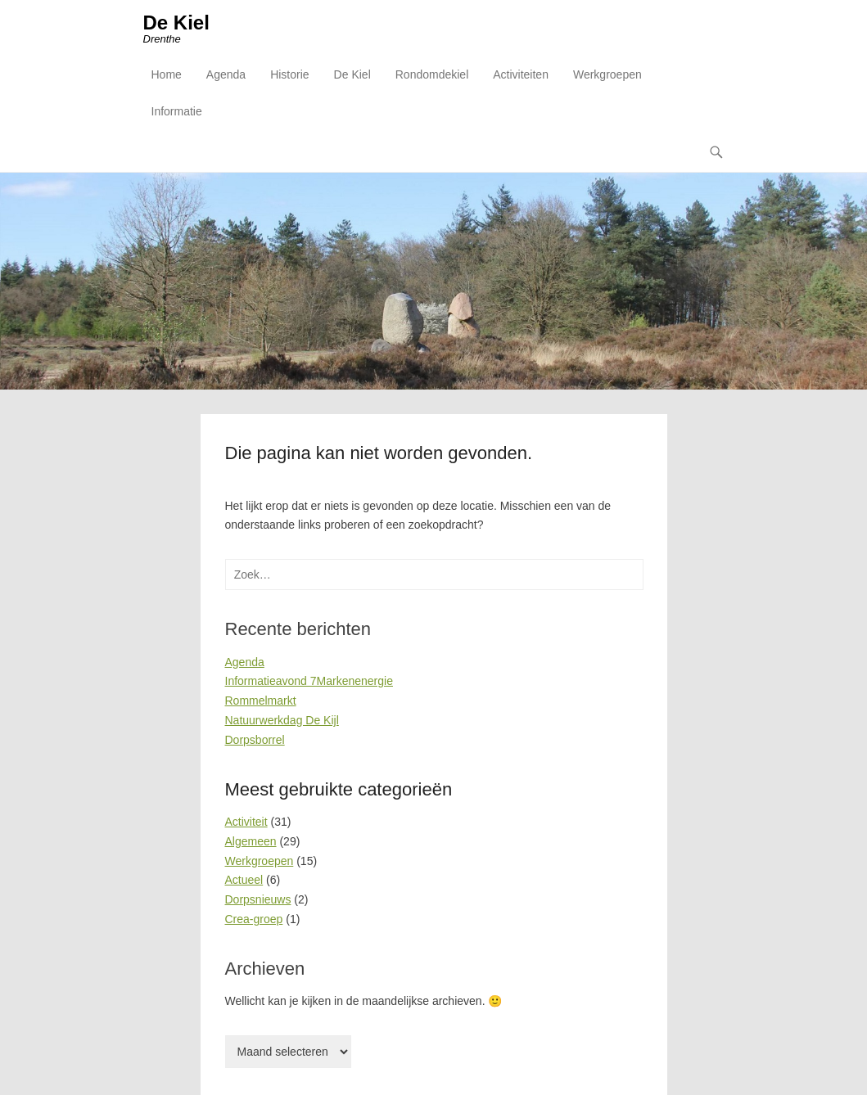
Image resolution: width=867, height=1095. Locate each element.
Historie (289, 74)
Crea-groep (254, 919)
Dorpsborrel (255, 739)
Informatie (176, 111)
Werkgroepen (607, 74)
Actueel (244, 879)
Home (166, 74)
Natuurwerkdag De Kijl (282, 720)
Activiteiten (521, 74)
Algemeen (251, 841)
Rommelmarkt (260, 700)
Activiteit (246, 821)
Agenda (226, 74)
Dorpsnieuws (258, 899)
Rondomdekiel (432, 74)
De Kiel (176, 22)
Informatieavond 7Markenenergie (309, 680)
